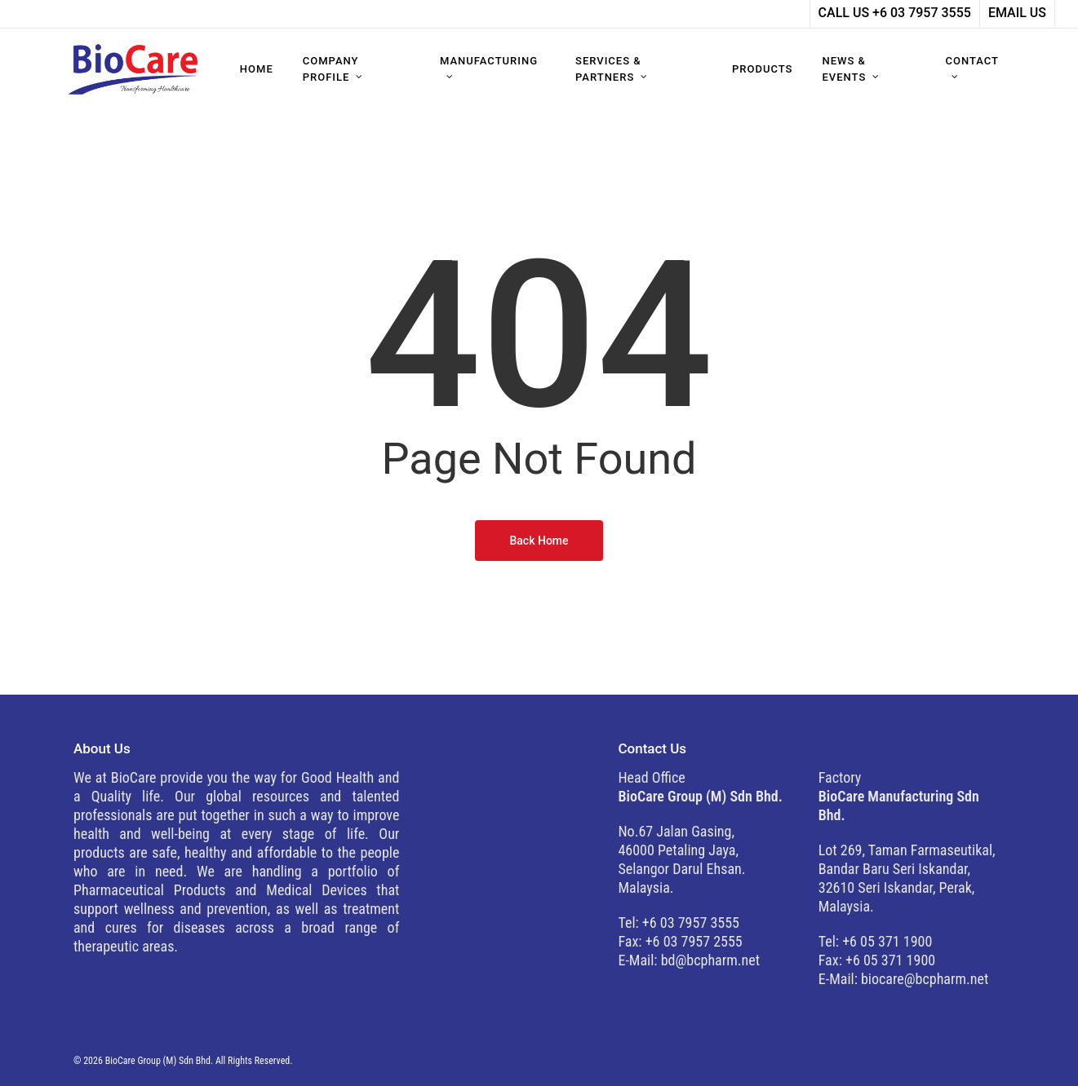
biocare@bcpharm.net (924, 978)
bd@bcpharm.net (710, 960)
